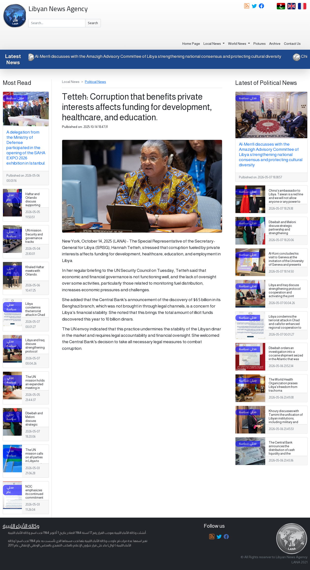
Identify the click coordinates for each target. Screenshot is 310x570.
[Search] (56, 23)
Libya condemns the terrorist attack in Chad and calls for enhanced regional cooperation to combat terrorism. (35, 320)
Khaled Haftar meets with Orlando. (34, 270)
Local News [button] (212, 44)
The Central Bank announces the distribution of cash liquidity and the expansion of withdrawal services (285, 452)
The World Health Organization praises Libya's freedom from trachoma (283, 385)
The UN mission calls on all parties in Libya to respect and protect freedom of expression (34, 463)
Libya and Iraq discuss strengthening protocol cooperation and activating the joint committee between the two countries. (35, 357)
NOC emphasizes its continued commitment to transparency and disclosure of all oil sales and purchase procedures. (34, 505)
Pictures (259, 44)
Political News (95, 82)
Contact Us (292, 44)
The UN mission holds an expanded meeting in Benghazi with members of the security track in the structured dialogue (35, 393)
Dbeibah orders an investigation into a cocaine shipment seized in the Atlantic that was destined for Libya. (286, 355)
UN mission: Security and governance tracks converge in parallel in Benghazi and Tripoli (35, 243)
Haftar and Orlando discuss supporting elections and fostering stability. (34, 205)
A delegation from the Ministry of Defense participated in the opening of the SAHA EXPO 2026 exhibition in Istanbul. (25, 148)
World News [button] (237, 44)
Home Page (191, 44)
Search (93, 23)
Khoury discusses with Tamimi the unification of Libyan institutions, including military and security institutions (286, 418)
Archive (274, 44)
